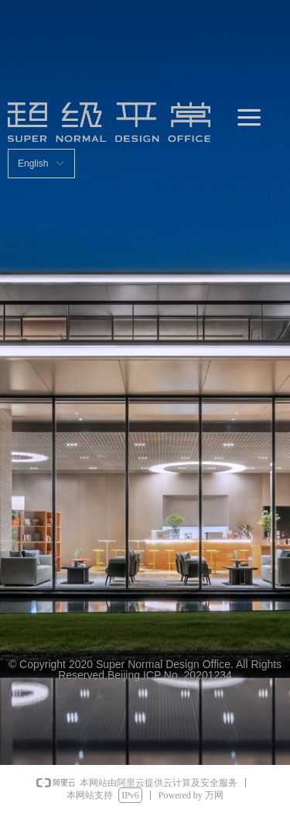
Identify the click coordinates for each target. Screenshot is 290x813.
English (33, 163)
